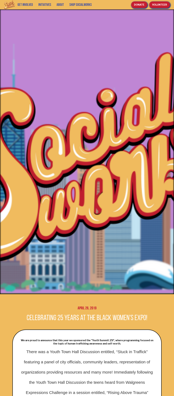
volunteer (159, 4)
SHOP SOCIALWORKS (80, 5)
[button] (45, 4)
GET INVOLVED (25, 5)
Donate (139, 4)
